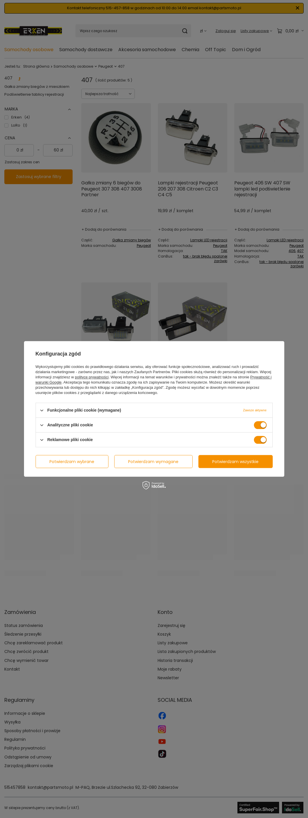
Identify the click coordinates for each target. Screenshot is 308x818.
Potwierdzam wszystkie (235, 461)
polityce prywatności (91, 377)
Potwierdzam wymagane (153, 461)
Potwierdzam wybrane (71, 461)
